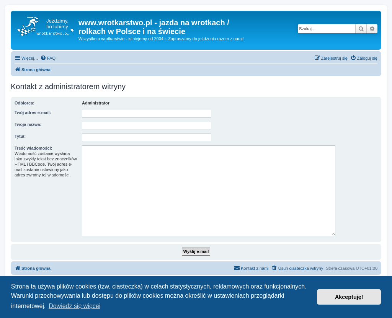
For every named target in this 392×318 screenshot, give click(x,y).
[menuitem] (48, 58)
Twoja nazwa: (28, 124)
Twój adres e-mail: (33, 112)
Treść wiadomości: (33, 148)
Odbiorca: (24, 103)
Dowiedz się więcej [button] (74, 306)
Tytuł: (20, 136)
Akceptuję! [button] (349, 297)
